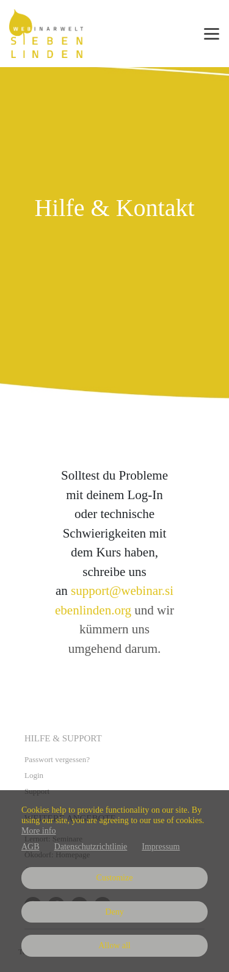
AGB (30, 846)
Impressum (161, 846)
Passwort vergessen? (57, 759)
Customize (114, 877)
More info (38, 830)
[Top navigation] (211, 33)
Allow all (114, 945)
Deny (114, 911)
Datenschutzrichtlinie (91, 846)
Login (33, 775)
